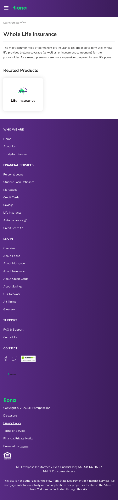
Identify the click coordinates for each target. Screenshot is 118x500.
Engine (24, 446)
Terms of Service (14, 431)
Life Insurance (23, 100)
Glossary (16, 22)
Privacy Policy (12, 423)
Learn (6, 22)
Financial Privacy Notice (18, 438)
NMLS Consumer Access (59, 471)
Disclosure (10, 416)
